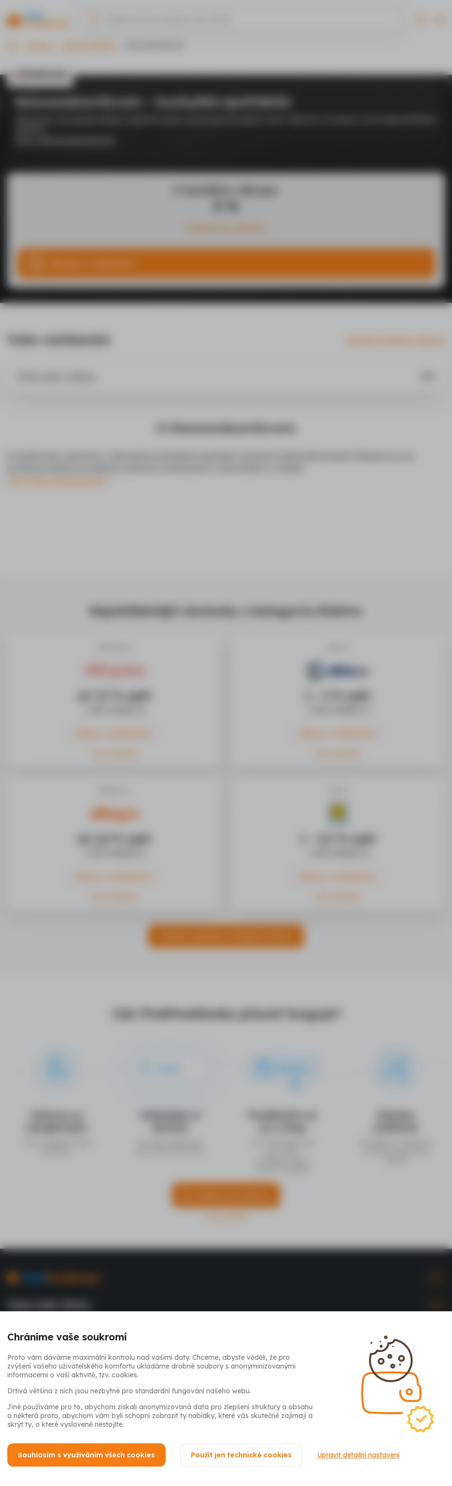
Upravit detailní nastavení (358, 1455)
